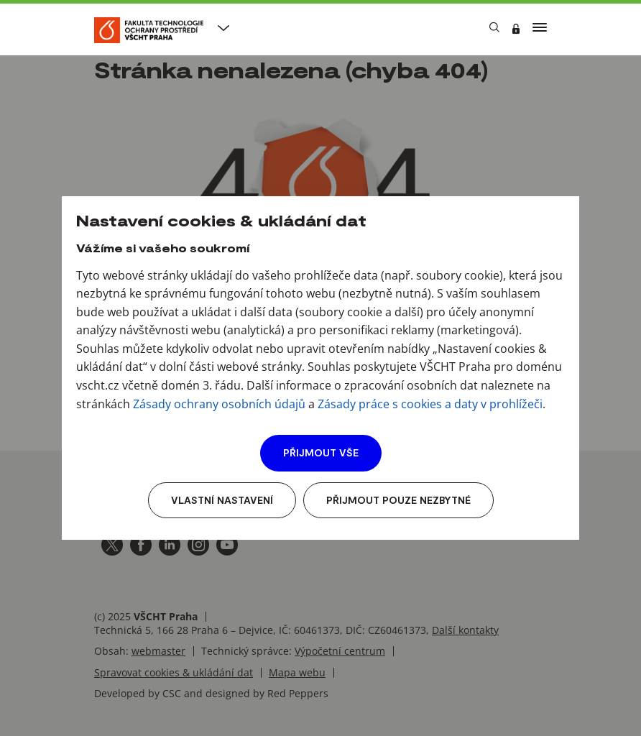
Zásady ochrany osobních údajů (219, 404)
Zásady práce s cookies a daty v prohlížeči (430, 404)
